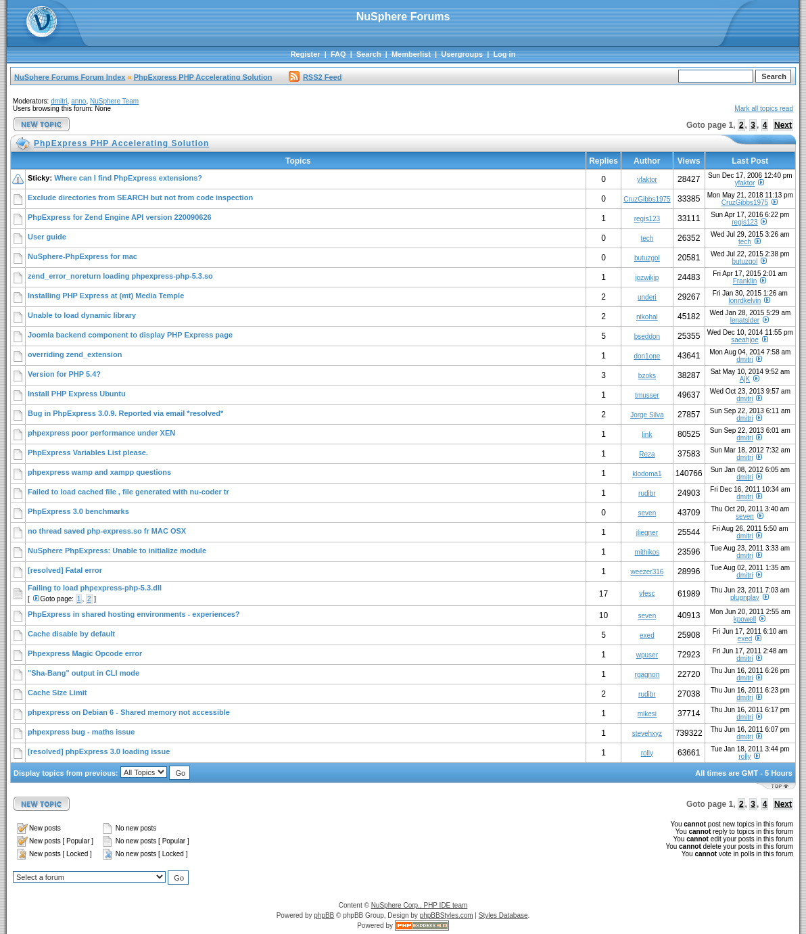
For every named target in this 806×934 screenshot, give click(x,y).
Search (368, 54)
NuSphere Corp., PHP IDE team (419, 905)
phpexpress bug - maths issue (81, 732)
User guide (47, 237)
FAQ (338, 54)
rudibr (647, 493)
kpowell (745, 619)
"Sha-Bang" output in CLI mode (83, 673)
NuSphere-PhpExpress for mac (82, 256)
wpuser (647, 655)
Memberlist (411, 54)
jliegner (647, 532)
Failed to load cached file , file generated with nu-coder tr (128, 492)
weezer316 (646, 572)
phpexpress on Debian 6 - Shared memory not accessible (129, 712)
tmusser (647, 395)
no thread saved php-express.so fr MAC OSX (107, 531)
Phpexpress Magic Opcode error (85, 653)
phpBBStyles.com (446, 915)
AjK (745, 379)
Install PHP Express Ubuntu (77, 394)
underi (647, 297)
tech (646, 238)
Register (306, 54)
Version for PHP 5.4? (64, 374)
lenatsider (744, 320)
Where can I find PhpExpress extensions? (128, 178)
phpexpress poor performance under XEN (101, 433)
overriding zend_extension (75, 354)
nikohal (647, 317)
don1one (647, 356)
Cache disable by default (71, 634)
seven (647, 513)
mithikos (647, 552)
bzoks (647, 375)
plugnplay (744, 597)
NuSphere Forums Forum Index (69, 77)
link (647, 434)
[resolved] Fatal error (65, 570)
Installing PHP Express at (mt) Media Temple (106, 295)
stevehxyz (647, 733)
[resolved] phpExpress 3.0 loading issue (99, 751)
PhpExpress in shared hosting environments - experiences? (134, 614)
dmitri (59, 101)
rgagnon (647, 674)
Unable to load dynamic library (82, 315)
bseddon (647, 336)
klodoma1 (646, 473)
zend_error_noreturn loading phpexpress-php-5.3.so (120, 276)
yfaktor (647, 179)
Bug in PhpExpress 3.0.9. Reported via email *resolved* (125, 413)
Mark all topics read (763, 108)
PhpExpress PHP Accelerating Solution (203, 77)
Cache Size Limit (57, 692)
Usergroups (462, 54)
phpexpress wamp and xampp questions (99, 472)
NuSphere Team (114, 101)
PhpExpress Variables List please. (88, 452)
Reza (647, 454)
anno (78, 101)
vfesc (647, 593)
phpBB (324, 915)
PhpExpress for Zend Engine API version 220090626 (120, 217)
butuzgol (647, 258)
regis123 (647, 219)
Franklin (745, 281)
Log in (504, 54)
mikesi (647, 714)
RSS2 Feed (315, 77)
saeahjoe (745, 340)
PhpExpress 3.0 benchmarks (78, 511)
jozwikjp (647, 277)
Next (783, 125)
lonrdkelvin (745, 300)
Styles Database (503, 915)
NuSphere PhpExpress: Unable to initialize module (117, 550)
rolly (647, 753)
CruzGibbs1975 (646, 199)
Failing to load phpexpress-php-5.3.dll (95, 588)
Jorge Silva (646, 415)
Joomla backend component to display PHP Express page (130, 335)
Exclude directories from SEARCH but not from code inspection (140, 197)
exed (647, 635)
